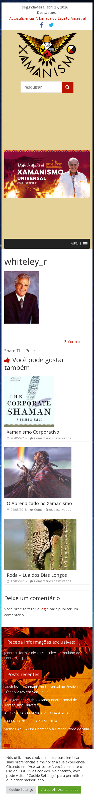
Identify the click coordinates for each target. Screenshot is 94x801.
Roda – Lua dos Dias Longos (37, 575)
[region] (47, 164)
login (45, 608)
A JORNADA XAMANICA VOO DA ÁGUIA (36, 713)
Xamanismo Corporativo (33, 432)
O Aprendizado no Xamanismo (39, 503)
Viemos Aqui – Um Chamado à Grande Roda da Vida (46, 729)
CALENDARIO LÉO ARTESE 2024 (30, 721)
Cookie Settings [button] (21, 789)
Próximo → (75, 341)
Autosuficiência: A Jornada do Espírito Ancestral (47, 18)
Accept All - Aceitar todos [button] (59, 789)
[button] (47, 164)
